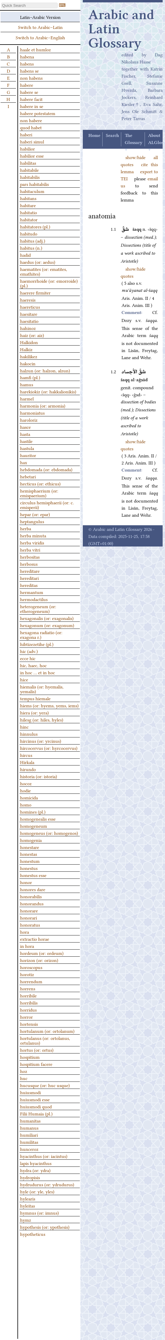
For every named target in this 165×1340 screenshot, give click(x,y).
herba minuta (33, 535)
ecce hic (27, 658)
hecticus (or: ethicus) (40, 483)
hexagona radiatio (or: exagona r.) (41, 634)
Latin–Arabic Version (40, 17)
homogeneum (33, 825)
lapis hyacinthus (35, 1163)
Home (94, 136)
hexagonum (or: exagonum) (47, 625)
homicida (29, 797)
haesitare (28, 313)
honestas (28, 853)
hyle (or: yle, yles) (37, 1191)
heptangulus (32, 521)
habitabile (29, 169)
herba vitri (30, 549)
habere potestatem (37, 113)
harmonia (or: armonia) (42, 405)
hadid (25, 254)
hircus (26, 755)
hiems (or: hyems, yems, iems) (49, 705)
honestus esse (33, 875)
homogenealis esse (38, 818)
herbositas (30, 556)
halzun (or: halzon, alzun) (45, 370)
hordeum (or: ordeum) (42, 953)
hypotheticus (32, 1234)
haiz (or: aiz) (32, 335)
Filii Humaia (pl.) (36, 1113)
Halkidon (29, 342)
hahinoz (28, 328)
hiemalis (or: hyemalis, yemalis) (42, 688)
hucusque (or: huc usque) (45, 1085)
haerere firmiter (35, 292)
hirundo (28, 769)
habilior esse (32, 155)
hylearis (27, 1198)
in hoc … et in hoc (37, 672)
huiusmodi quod (36, 1106)
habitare (28, 205)
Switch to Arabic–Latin (40, 27)
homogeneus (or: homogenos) (49, 832)
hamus (26, 384)
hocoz (26, 783)
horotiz (27, 974)
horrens (27, 988)
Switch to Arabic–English (40, 37)
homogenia (31, 840)
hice (24, 679)
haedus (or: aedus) (37, 261)
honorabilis (31, 896)
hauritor (28, 455)
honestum (30, 861)
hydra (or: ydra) (35, 1170)
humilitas (29, 1141)
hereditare (30, 570)
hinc (24, 726)
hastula (27, 448)
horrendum (31, 981)
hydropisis (30, 1177)
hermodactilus (34, 599)
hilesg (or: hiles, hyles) (41, 719)
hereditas (29, 585)
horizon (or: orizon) (39, 960)
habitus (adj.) (32, 240)
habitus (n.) (31, 247)
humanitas (30, 1120)
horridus (28, 1009)
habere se (29, 92)
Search (112, 136)
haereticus (30, 306)
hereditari (29, 578)
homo (25, 804)
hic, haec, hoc (33, 665)
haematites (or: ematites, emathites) (43, 271)
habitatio (28, 212)
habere (26, 84)
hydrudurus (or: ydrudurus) (47, 1184)
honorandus (31, 903)
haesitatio (29, 321)
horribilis (29, 1002)
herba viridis (32, 542)
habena (27, 56)
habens (27, 63)
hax (23, 462)
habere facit (31, 99)
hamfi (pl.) (30, 377)
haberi (26, 134)
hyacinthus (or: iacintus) (43, 1156)
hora (24, 931)
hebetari (28, 476)
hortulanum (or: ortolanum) (47, 1031)
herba (25, 528)
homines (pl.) (33, 811)
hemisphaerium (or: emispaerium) (39, 492)
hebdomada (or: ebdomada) (46, 469)
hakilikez (28, 356)
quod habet (31, 127)
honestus (29, 868)
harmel (27, 398)
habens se (29, 70)
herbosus (29, 563)
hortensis (29, 1023)
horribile (28, 995)
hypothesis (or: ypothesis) (44, 1226)
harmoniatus (32, 412)
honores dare (32, 889)
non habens (31, 77)
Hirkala (27, 762)
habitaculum (32, 191)
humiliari (29, 1134)
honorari (28, 917)
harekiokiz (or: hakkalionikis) (48, 391)
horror (26, 1016)
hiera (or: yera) (34, 712)
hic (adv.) (29, 651)
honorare (29, 910)
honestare (29, 847)
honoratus (30, 924)
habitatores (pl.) (35, 226)
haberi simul (32, 141)
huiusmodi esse (35, 1099)
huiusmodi (30, 1092)
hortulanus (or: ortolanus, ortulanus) (45, 1040)
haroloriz (29, 419)
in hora (27, 946)
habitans (28, 198)
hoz (23, 1071)
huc (24, 1078)
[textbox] (29, 5)
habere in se (31, 106)
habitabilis (30, 177)
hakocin (27, 363)
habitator (29, 219)
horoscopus (31, 967)
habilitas (28, 162)
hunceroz (29, 1149)
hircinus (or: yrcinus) (40, 740)
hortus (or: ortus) (37, 1049)
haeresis (27, 299)
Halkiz (26, 349)
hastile (26, 441)
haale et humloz (35, 49)
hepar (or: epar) (35, 514)
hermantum (31, 592)
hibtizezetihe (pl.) (37, 644)
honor (26, 882)
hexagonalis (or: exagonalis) (47, 618)
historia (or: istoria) (38, 776)
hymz (25, 1219)
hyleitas (27, 1205)
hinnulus (29, 733)
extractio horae (34, 938)
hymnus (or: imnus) (39, 1212)
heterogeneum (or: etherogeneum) (38, 608)
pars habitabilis (34, 184)
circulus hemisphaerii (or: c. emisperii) (47, 504)
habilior (27, 148)
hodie (25, 790)
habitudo (28, 233)
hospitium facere (36, 1064)
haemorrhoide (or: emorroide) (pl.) (49, 283)
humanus (29, 1127)
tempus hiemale (35, 698)
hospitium (30, 1056)
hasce (25, 426)
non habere (31, 120)
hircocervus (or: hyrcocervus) (48, 748)
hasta (25, 434)
